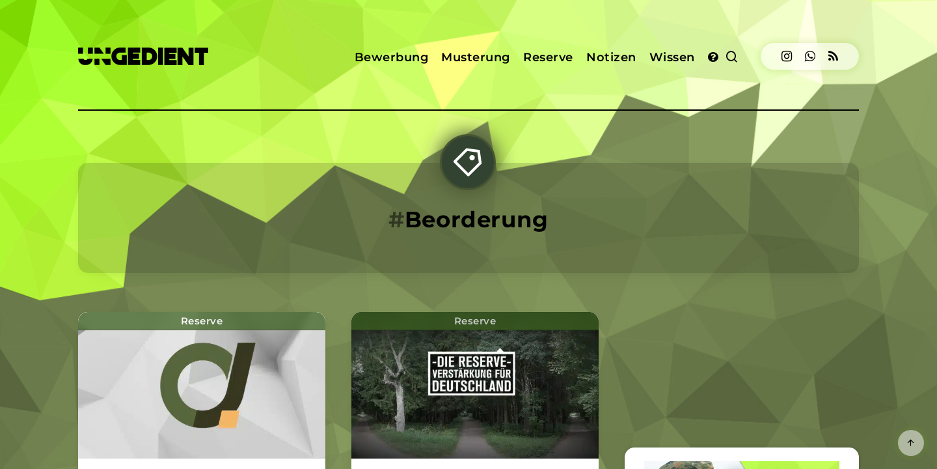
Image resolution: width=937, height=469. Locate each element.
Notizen (611, 57)
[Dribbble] (810, 56)
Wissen (672, 57)
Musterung (475, 57)
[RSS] (833, 56)
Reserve (548, 57)
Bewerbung (392, 57)
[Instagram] (786, 56)
